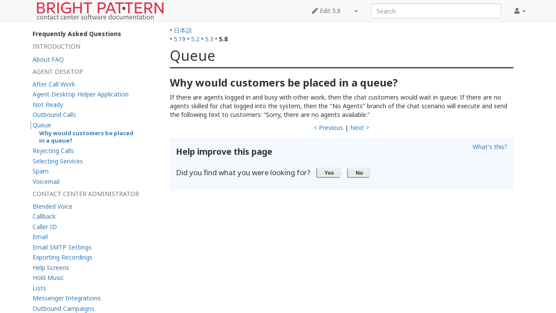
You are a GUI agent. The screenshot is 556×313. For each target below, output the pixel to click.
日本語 (183, 30)
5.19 (179, 39)
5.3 (209, 39)
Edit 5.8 (326, 11)
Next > (359, 127)
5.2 (195, 39)
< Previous (328, 127)
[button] (329, 172)
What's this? (490, 147)
